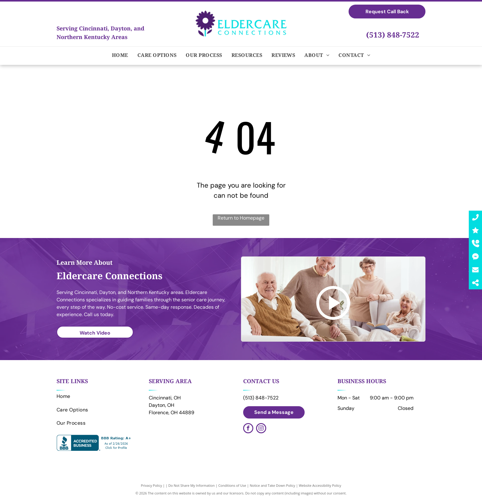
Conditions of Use (232, 485)
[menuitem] (120, 55)
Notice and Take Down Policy (272, 485)
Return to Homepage (241, 218)
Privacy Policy (151, 485)
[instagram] (261, 429)
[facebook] (248, 429)
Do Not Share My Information (191, 485)
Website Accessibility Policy (320, 485)
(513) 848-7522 (392, 35)
